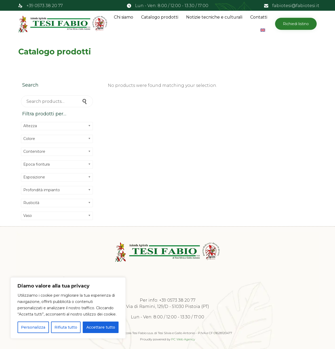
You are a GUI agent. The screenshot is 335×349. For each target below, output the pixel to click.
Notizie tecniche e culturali (214, 17)
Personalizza (33, 327)
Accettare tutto (100, 327)
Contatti (258, 17)
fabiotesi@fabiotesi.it (295, 5)
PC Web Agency (183, 339)
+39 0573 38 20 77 (44, 5)
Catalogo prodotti (159, 17)
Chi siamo (123, 17)
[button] (296, 24)
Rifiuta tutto (65, 327)
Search (85, 101)
